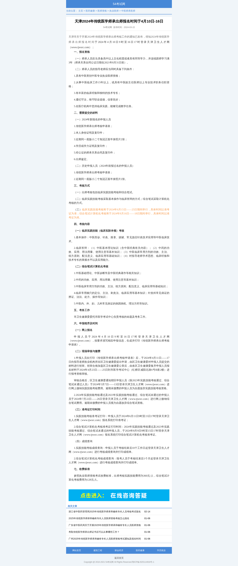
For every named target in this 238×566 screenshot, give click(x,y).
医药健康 (90, 10)
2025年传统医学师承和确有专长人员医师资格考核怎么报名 (99, 518)
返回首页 (119, 558)
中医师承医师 (128, 10)
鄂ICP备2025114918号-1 (143, 562)
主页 (80, 10)
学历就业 (161, 550)
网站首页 (76, 550)
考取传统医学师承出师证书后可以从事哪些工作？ (94, 532)
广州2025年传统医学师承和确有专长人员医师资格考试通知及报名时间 (105, 538)
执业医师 (114, 10)
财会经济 (119, 550)
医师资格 (102, 10)
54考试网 (119, 4)
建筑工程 (98, 550)
